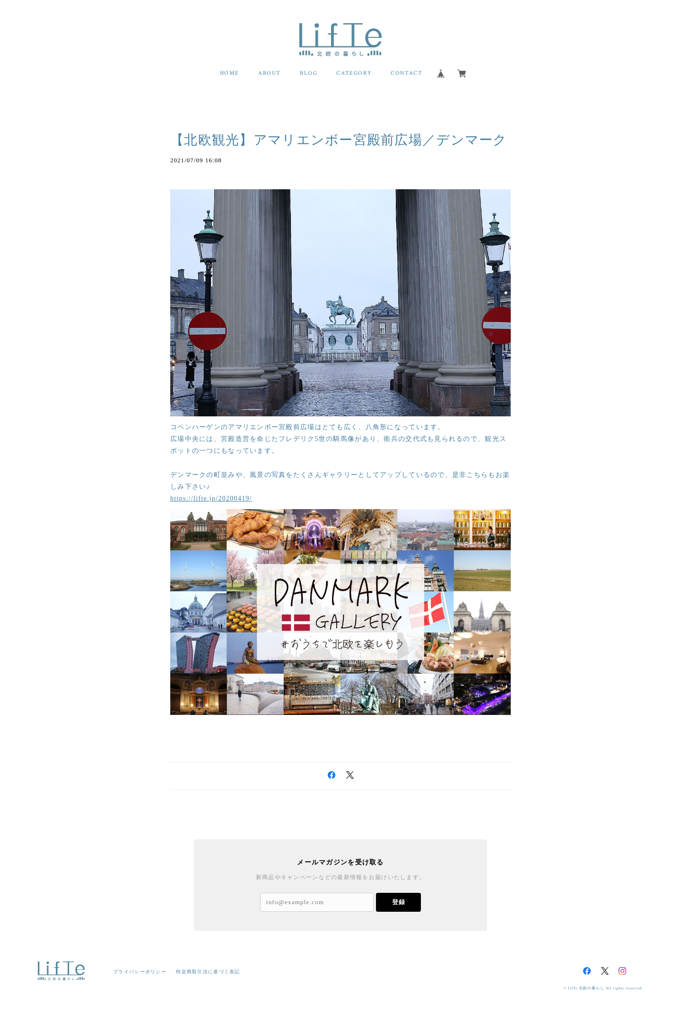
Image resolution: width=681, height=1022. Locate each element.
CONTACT (406, 73)
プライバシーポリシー (139, 971)
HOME (229, 73)
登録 (398, 902)
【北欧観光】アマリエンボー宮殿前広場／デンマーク (338, 139)
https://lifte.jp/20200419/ (211, 498)
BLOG (308, 73)
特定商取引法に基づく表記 (208, 971)
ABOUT (269, 73)
